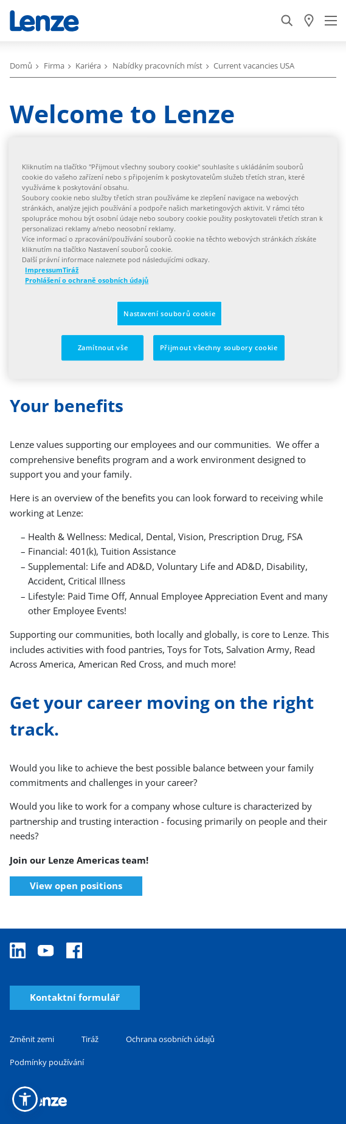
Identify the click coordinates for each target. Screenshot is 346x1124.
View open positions (76, 885)
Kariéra (88, 65)
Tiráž (90, 1039)
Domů (21, 65)
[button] (25, 1099)
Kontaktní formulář (75, 997)
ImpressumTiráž (51, 270)
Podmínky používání (47, 1062)
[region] (173, 258)
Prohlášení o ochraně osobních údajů (86, 280)
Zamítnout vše (103, 348)
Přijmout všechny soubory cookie (219, 348)
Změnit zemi (32, 1039)
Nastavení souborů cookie (169, 313)
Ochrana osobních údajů (170, 1039)
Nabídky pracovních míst (157, 65)
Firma (54, 65)
